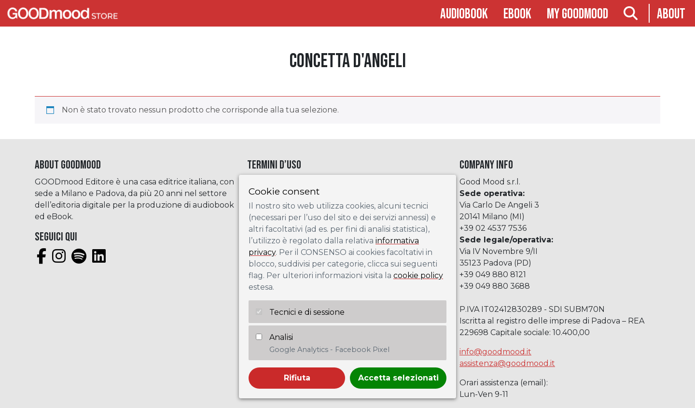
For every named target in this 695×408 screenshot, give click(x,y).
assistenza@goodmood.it (507, 363)
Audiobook (464, 14)
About (671, 14)
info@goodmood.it (495, 351)
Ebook (517, 14)
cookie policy (418, 275)
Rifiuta (297, 377)
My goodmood (577, 14)
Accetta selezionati (398, 377)
